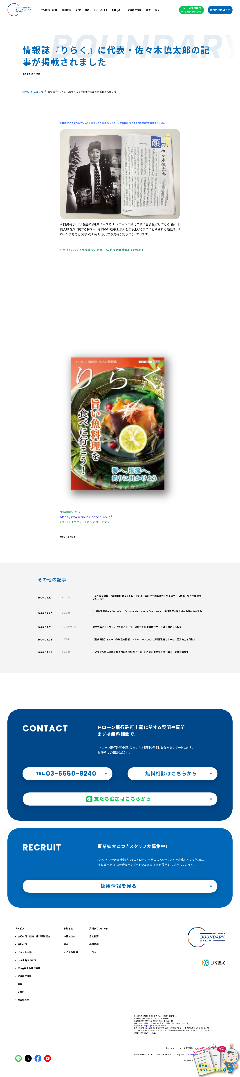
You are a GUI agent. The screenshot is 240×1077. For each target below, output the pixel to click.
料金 (157, 10)
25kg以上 (117, 10)
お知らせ (38, 92)
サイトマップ (168, 1048)
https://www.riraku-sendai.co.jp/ (86, 517)
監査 (148, 10)
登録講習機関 (135, 10)
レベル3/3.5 (100, 10)
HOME (25, 92)
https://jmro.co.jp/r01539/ (155, 1025)
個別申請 (66, 10)
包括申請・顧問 (48, 10)
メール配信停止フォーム (191, 1048)
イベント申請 (82, 10)
